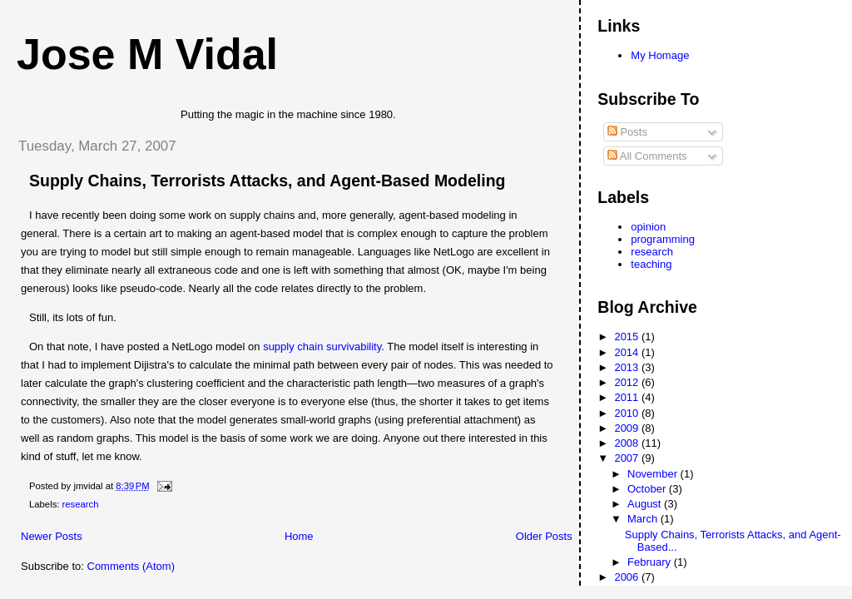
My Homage (660, 55)
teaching (651, 264)
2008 (627, 443)
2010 (627, 413)
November (654, 474)
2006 (627, 577)
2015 (627, 336)
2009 (627, 428)
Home (299, 536)
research (80, 504)
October (648, 489)
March (644, 518)
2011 (627, 397)
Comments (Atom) (131, 566)
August (645, 504)
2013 (627, 367)
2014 (627, 352)
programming (663, 239)
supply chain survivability (322, 346)
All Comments (647, 156)
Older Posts (544, 536)
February (650, 562)
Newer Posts (51, 536)
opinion (648, 226)
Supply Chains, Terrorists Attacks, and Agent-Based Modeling (267, 180)
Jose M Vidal (147, 54)
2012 (627, 382)
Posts (627, 132)
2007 (627, 458)
